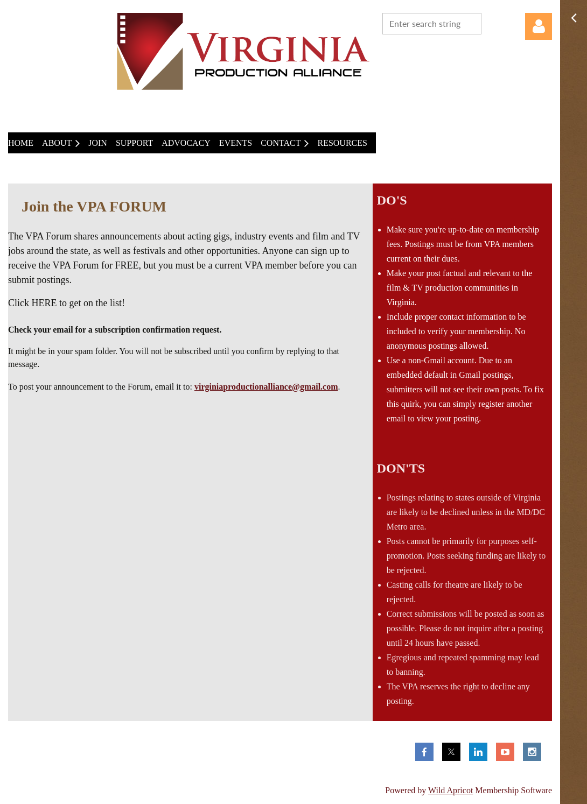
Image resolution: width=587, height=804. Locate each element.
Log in (538, 26)
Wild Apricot (450, 790)
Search (491, 22)
